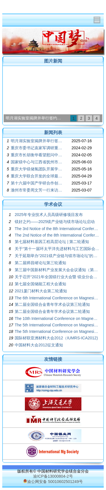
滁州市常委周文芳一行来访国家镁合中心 (37, 190)
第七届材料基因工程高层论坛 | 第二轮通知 (52, 241)
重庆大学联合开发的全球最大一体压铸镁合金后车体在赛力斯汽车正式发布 (37, 176)
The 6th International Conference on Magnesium (57, 298)
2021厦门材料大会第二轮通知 (41, 291)
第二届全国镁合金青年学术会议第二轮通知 (52, 311)
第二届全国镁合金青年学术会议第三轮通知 (52, 304)
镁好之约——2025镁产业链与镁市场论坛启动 (55, 221)
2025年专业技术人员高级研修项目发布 (49, 214)
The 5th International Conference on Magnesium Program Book (57, 331)
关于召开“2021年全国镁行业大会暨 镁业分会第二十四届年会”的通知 (57, 277)
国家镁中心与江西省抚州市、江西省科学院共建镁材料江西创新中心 (37, 162)
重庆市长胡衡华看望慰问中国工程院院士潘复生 (37, 155)
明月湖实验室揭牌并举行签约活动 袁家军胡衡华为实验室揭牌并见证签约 (35, 118)
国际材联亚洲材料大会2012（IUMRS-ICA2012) (56, 338)
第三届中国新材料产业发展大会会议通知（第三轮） (57, 270)
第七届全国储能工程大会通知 (40, 284)
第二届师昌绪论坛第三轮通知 (40, 262)
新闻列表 (53, 132)
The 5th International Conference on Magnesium (57, 325)
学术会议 (53, 204)
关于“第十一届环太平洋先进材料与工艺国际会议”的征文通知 (57, 248)
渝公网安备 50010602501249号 (53, 481)
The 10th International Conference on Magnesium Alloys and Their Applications (57, 318)
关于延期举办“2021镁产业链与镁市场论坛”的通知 (57, 255)
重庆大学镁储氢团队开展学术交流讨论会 (37, 169)
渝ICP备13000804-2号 (53, 476)
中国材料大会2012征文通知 (39, 345)
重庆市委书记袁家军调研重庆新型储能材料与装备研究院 (37, 148)
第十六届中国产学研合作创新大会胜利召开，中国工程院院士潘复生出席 (37, 183)
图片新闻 (53, 61)
